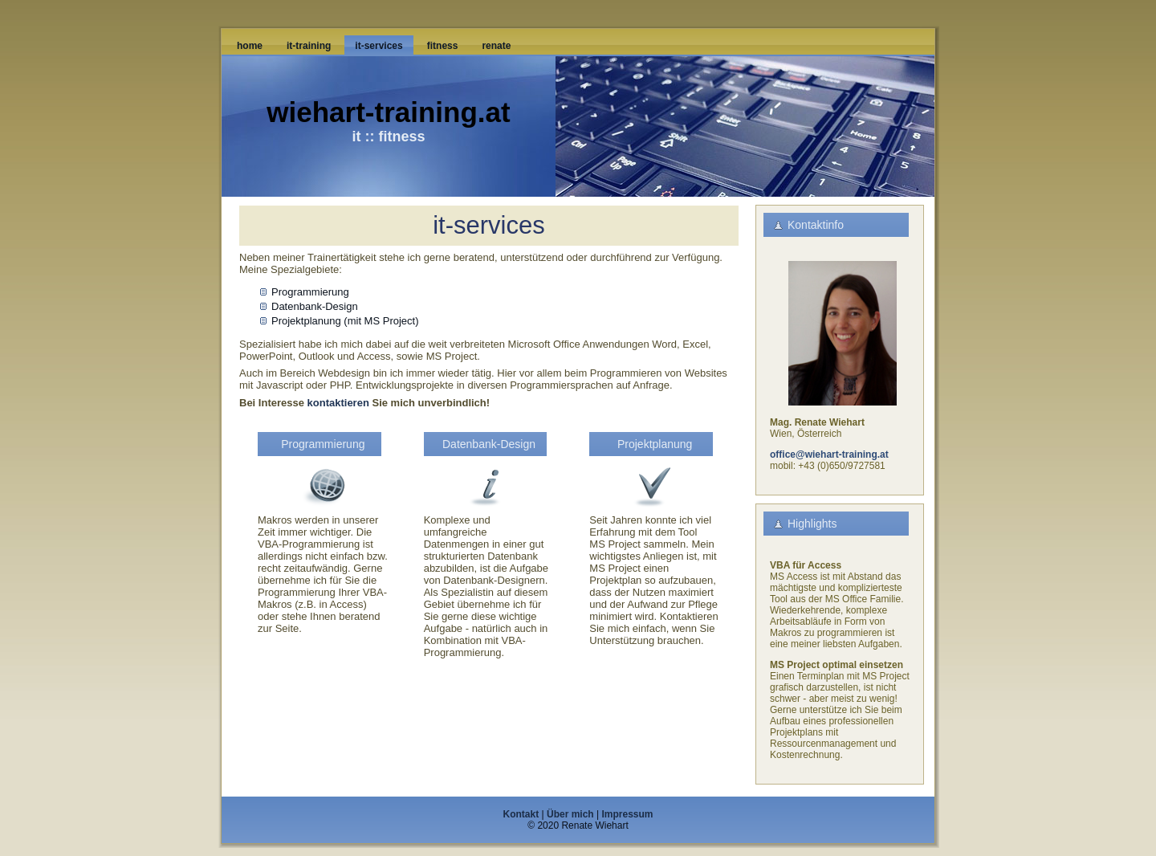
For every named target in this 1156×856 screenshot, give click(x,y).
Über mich (570, 814)
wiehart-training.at (388, 112)
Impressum (627, 814)
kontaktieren (338, 403)
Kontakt (521, 814)
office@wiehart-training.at (829, 454)
